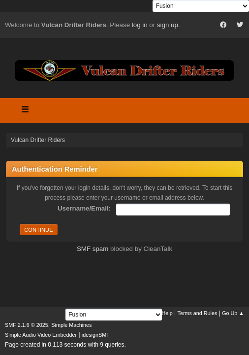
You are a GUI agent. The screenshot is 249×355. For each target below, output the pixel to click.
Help (167, 313)
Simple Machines (71, 325)
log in (140, 25)
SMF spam (92, 248)
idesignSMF (96, 335)
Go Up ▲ (233, 313)
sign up (167, 25)
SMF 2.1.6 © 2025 (26, 325)
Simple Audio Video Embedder (41, 335)
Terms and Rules (198, 313)
